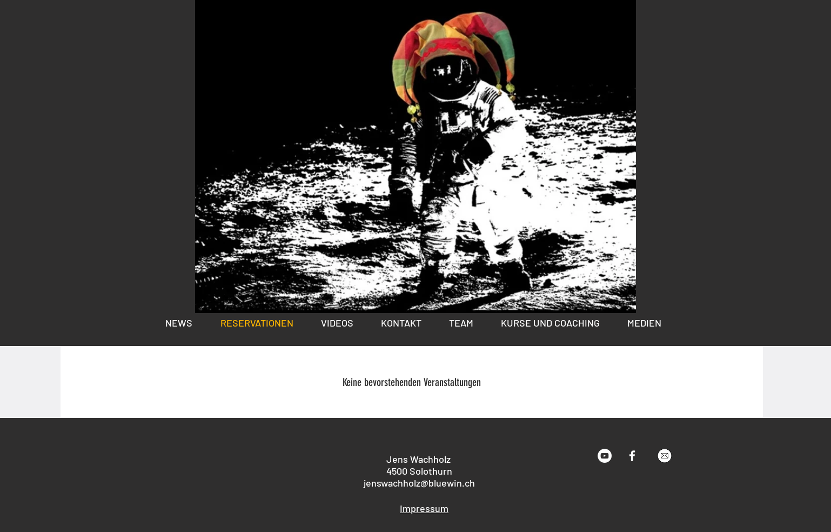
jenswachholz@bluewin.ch (419, 483)
